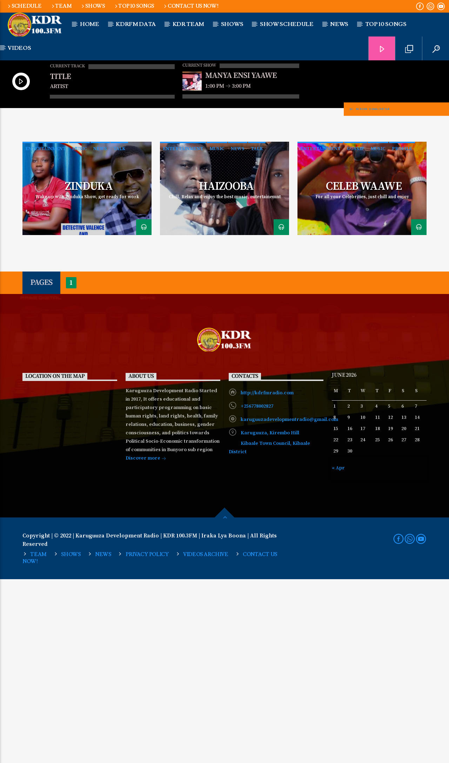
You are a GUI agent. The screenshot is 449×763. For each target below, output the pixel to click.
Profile (402, 332)
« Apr (338, 652)
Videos (19, 48)
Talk (119, 332)
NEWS (339, 24)
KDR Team (188, 24)
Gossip (355, 332)
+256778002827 (257, 590)
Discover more (146, 643)
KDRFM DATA (136, 24)
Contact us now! (190, 6)
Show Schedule (287, 24)
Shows (232, 24)
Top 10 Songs (134, 6)
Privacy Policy (147, 738)
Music (79, 332)
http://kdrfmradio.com (267, 577)
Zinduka (88, 370)
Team (61, 6)
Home (89, 24)
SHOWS (92, 6)
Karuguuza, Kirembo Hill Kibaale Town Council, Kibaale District (269, 626)
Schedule (24, 6)
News (100, 332)
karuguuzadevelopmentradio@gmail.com (289, 603)
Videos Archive (205, 738)
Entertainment (45, 332)
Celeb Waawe (364, 370)
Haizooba (226, 370)
